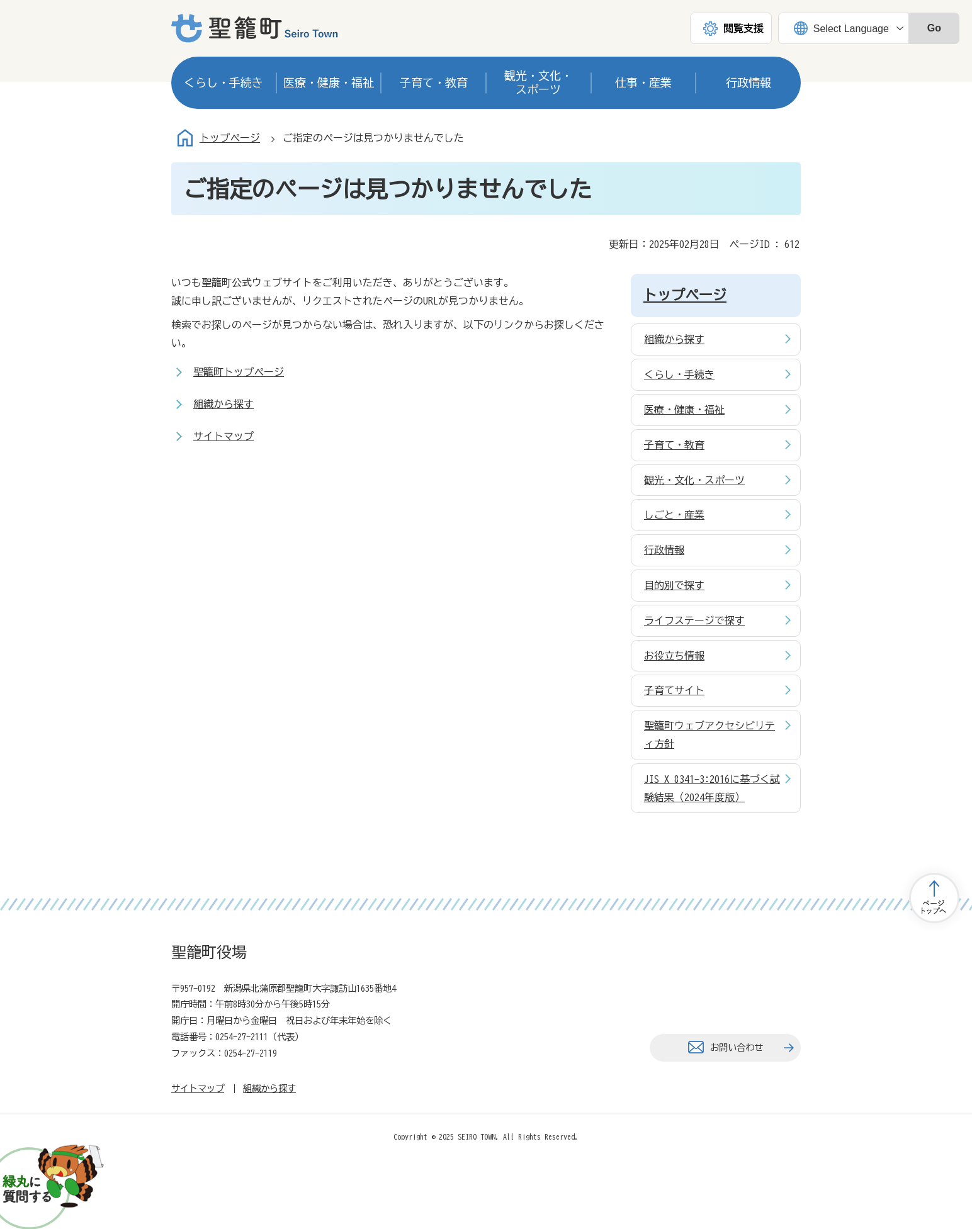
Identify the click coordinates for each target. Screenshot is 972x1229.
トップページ (230, 138)
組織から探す (223, 404)
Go (934, 28)
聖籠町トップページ (238, 372)
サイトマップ (223, 436)
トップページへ (934, 898)
